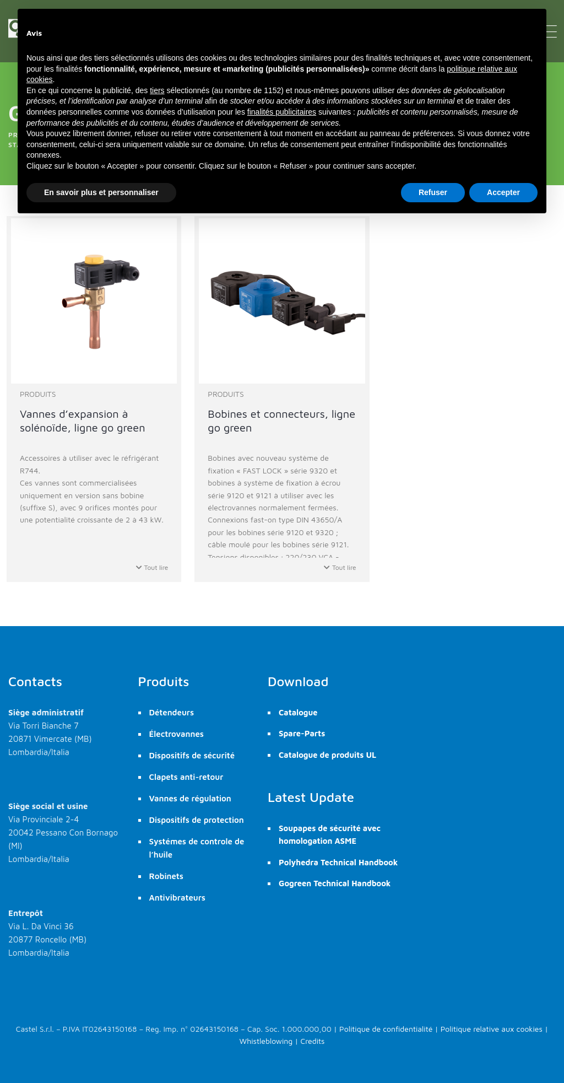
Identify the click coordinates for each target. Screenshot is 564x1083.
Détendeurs (171, 712)
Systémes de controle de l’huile (197, 848)
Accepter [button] (503, 192)
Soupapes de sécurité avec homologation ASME (330, 834)
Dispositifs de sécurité (192, 755)
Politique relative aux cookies (492, 1028)
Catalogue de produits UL (327, 754)
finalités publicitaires (281, 111)
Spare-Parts (302, 733)
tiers (157, 90)
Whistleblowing (266, 1041)
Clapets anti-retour (186, 777)
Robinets (166, 876)
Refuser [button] (433, 192)
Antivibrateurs (177, 897)
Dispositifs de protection (196, 820)
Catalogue (298, 712)
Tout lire (152, 567)
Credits (313, 1041)
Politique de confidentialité (385, 1028)
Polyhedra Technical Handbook (338, 862)
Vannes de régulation (190, 798)
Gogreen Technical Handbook (335, 883)
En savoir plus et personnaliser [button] (101, 192)
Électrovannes (176, 734)
